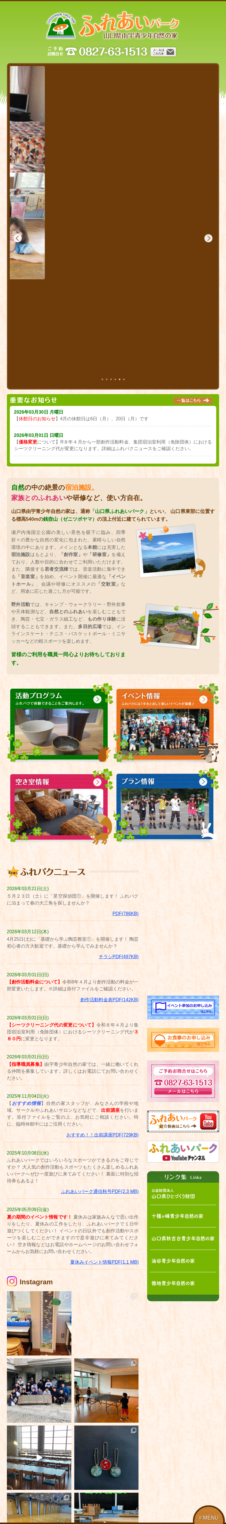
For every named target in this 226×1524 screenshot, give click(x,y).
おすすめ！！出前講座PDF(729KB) (103, 1028)
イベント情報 (119, 1502)
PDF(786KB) (126, 807)
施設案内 (20, 1502)
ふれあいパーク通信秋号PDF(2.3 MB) (99, 1085)
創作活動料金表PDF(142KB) (109, 893)
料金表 (113, 1510)
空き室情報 (164, 1510)
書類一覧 (67, 1510)
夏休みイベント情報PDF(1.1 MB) (104, 1155)
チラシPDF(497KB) (119, 850)
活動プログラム (73, 1502)
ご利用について (26, 1510)
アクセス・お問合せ (30, 1518)
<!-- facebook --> (183, 819)
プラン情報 (164, 1502)
